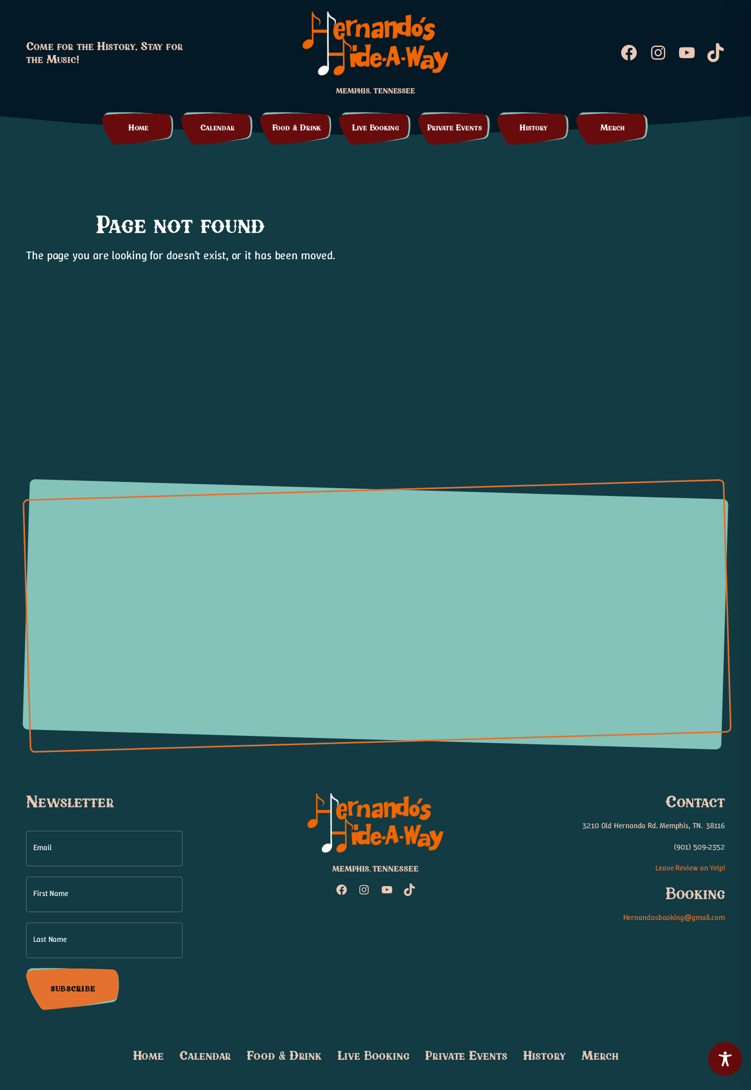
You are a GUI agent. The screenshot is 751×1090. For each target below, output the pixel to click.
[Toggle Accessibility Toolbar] (725, 1059)
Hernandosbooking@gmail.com (674, 917)
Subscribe (73, 989)
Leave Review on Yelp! (690, 868)
